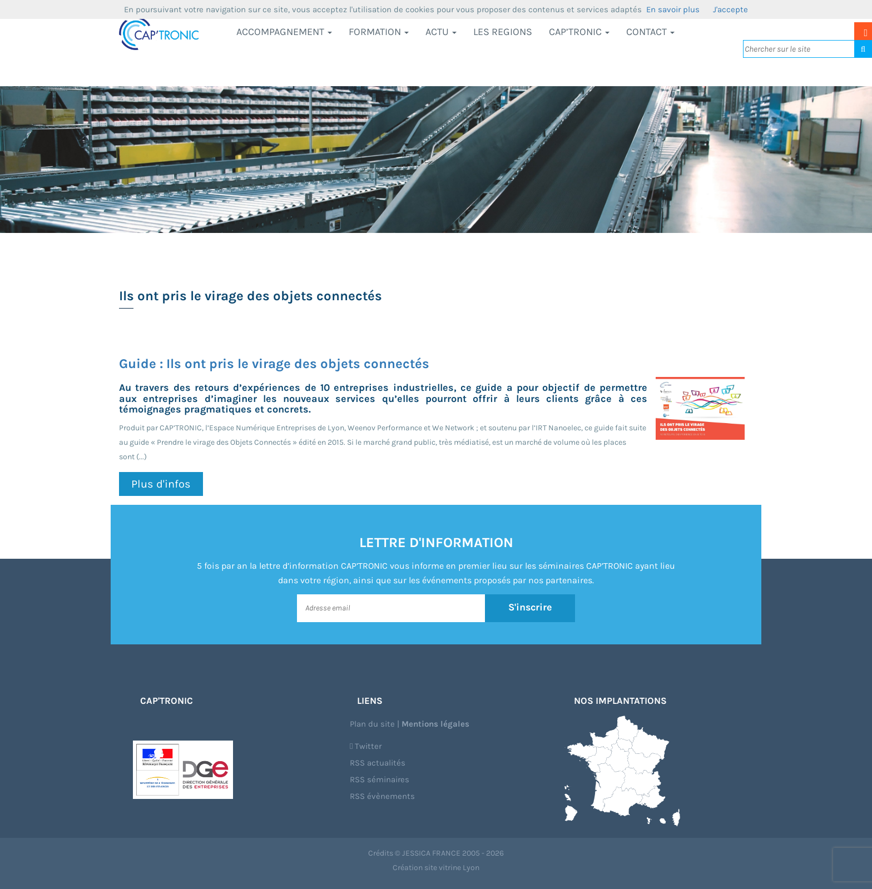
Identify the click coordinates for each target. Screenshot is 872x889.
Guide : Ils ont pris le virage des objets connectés (274, 363)
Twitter (366, 746)
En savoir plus (673, 9)
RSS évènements (382, 796)
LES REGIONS (502, 32)
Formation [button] (379, 32)
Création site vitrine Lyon (436, 867)
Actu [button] (441, 32)
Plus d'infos (161, 484)
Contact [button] (650, 32)
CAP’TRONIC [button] (579, 32)
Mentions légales (435, 724)
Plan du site (372, 724)
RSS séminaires (379, 779)
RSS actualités (377, 763)
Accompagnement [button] (284, 32)
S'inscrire (530, 608)
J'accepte (730, 9)
